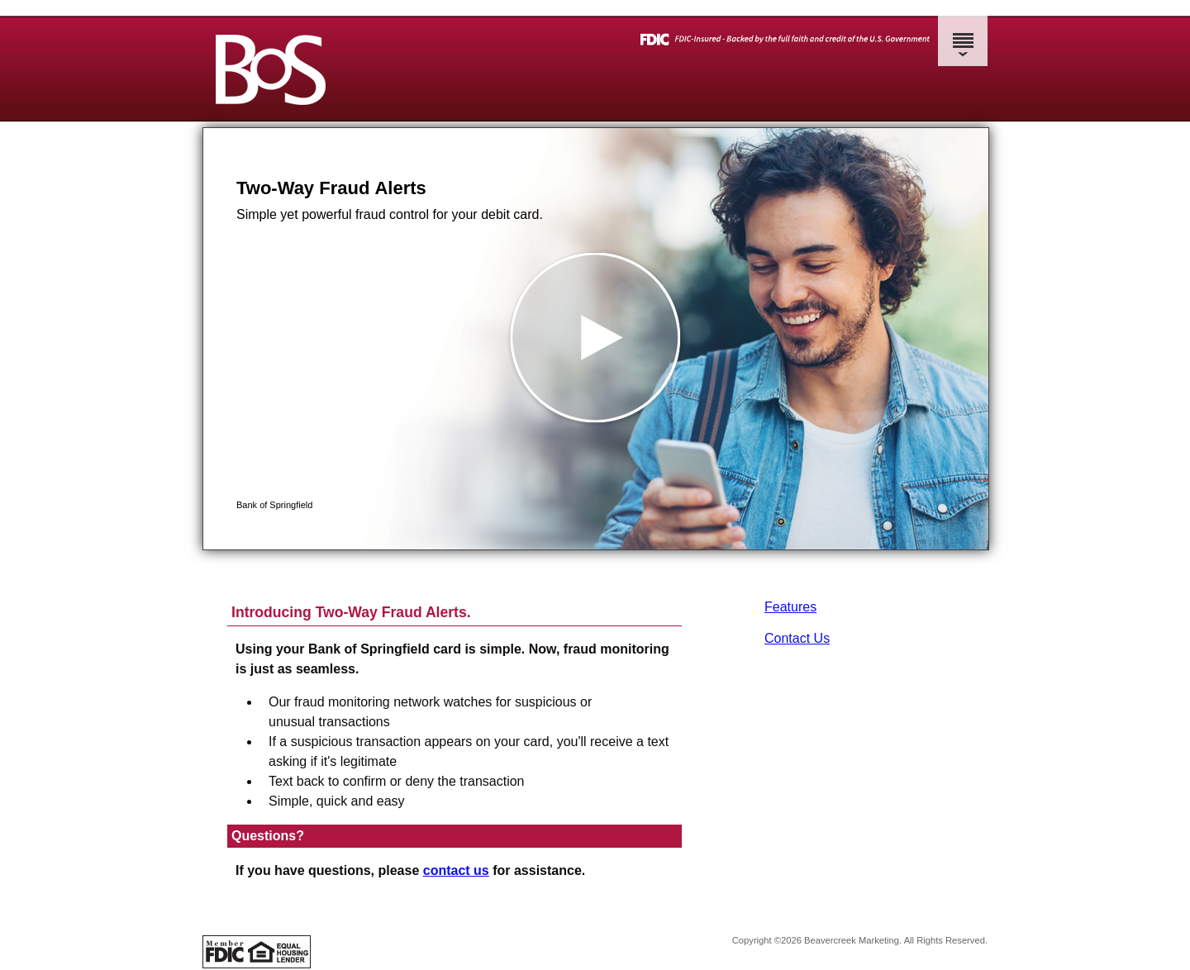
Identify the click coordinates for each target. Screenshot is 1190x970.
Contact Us (797, 638)
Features (790, 607)
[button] (595, 338)
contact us (456, 870)
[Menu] (963, 33)
